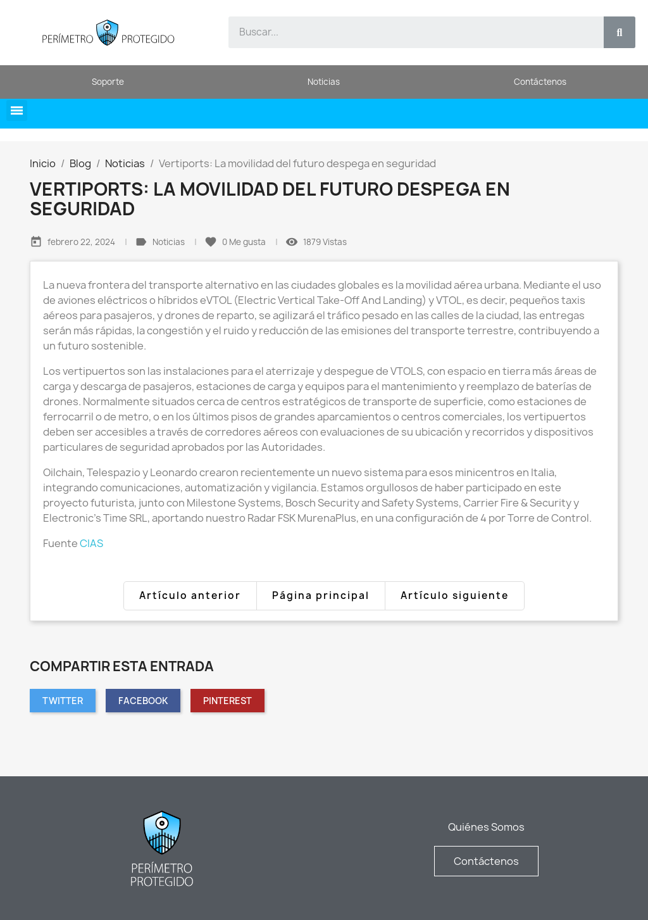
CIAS (91, 543)
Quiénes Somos (486, 827)
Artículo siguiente (455, 595)
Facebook (143, 701)
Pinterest (227, 701)
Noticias (170, 242)
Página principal (321, 595)
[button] (16, 110)
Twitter (62, 701)
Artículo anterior (190, 595)
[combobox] (408, 32)
